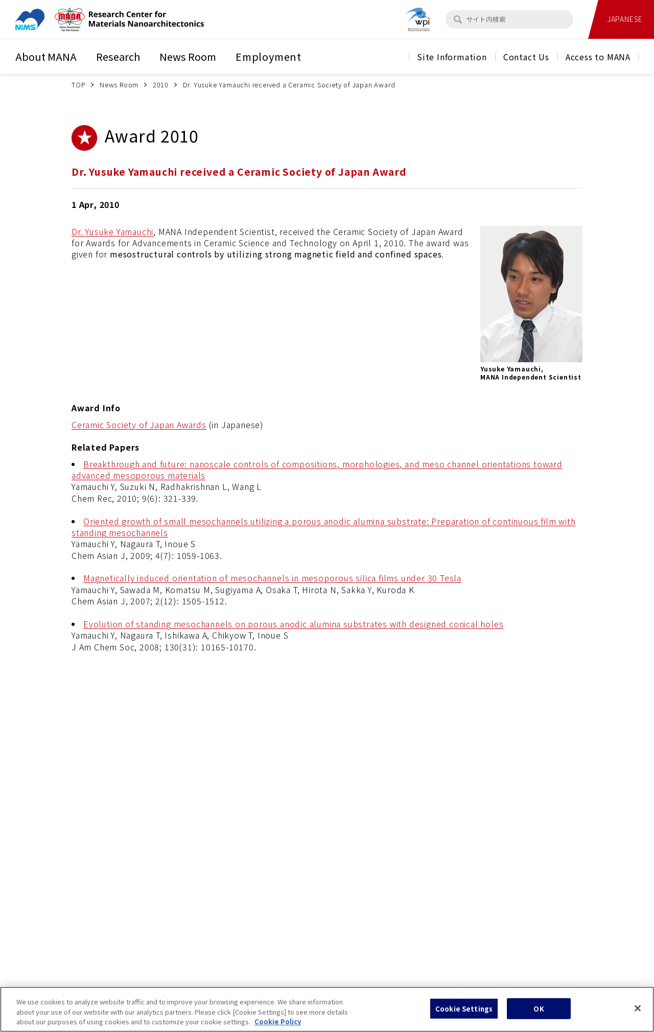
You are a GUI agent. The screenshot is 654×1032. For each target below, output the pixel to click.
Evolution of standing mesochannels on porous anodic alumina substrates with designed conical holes (293, 624)
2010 (161, 84)
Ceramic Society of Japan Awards (139, 424)
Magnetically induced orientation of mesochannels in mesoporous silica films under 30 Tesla (272, 578)
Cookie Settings (464, 1017)
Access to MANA (598, 57)
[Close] (637, 1016)
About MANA (46, 56)
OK (538, 1017)
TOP (78, 84)
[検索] (458, 19)
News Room (187, 56)
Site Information (452, 57)
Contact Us (526, 57)
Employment (268, 56)
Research (118, 56)
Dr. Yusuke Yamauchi (112, 231)
